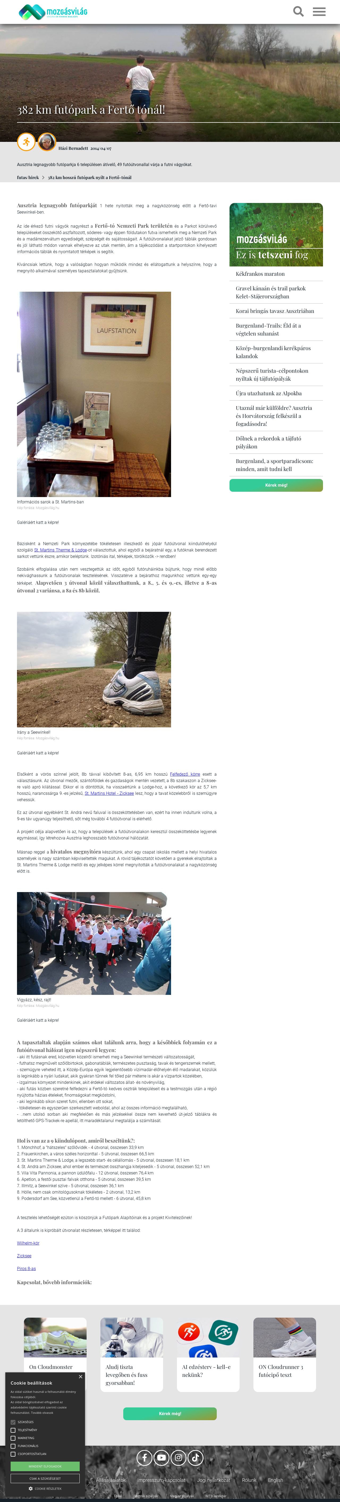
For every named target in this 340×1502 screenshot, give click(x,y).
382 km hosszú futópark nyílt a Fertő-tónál (89, 177)
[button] (45, 1488)
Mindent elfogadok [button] (45, 1466)
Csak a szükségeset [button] (45, 1478)
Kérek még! (276, 485)
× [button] (80, 1377)
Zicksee (24, 1255)
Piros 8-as (26, 1268)
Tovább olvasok (42, 1413)
